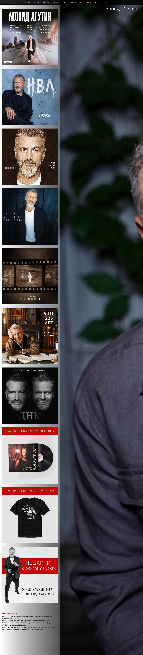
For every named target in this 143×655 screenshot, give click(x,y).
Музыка (55, 2)
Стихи (81, 2)
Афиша (27, 2)
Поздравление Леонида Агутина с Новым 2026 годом (22, 629)
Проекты (72, 2)
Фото (96, 2)
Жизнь (89, 2)
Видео (64, 2)
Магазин (37, 2)
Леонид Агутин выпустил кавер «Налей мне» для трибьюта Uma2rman (29, 627)
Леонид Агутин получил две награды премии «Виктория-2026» (26, 620)
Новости (46, 2)
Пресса (104, 2)
